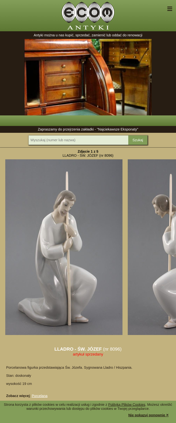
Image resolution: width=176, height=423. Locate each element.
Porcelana (40, 396)
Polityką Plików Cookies (126, 404)
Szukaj (137, 140)
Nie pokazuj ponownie (148, 414)
